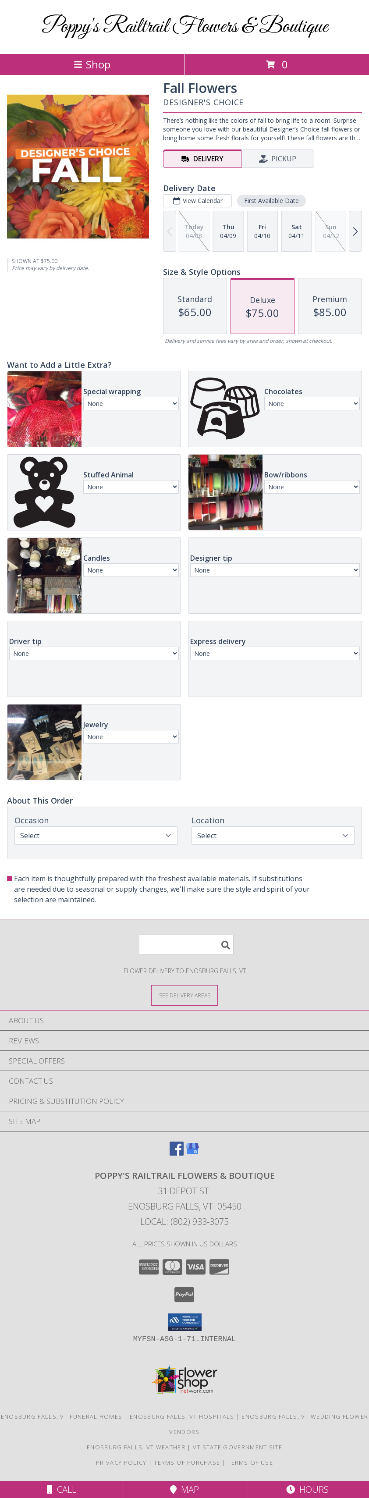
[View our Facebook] (177, 1153)
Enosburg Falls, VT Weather (136, 1447)
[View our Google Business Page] (192, 1153)
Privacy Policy (121, 1462)
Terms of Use (250, 1462)
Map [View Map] (184, 1489)
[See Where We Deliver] (184, 995)
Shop (92, 64)
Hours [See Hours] (307, 1489)
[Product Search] (186, 944)
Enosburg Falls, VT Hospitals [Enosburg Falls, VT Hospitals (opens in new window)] (182, 1416)
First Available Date (271, 200)
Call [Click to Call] (61, 1489)
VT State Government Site (237, 1447)
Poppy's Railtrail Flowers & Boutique (185, 27)
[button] (185, 1322)
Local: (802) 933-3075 (184, 1222)
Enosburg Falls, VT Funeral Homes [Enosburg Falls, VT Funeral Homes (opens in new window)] (62, 1416)
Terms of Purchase (187, 1462)
